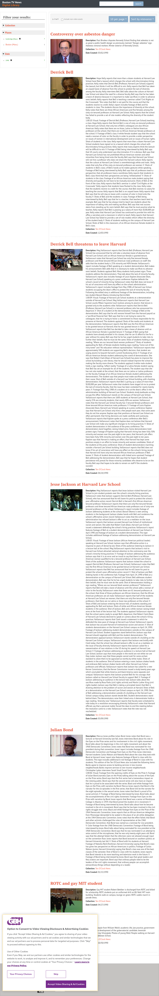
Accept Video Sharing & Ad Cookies (66, 984)
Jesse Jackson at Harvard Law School (85, 484)
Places (8, 32)
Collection (10, 25)
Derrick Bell (61, 72)
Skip (56, 974)
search (138, 3)
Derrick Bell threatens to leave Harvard (88, 244)
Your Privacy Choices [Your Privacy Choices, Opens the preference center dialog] (21, 974)
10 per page (117, 19)
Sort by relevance (141, 19)
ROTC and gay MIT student (76, 883)
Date (7, 53)
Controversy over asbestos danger (82, 34)
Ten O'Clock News (103, 49)
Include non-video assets (73, 19)
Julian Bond (61, 729)
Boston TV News (12, 3)
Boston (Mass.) (12, 44)
